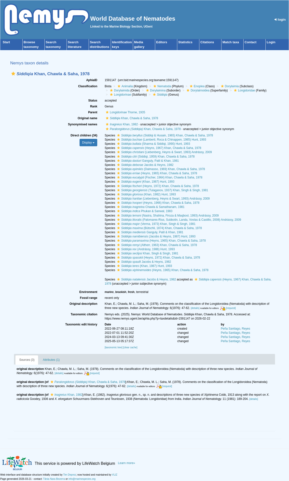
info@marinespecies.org (82, 479)
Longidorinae (120, 94)
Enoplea (197, 86)
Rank (93, 106)
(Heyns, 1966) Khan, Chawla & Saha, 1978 (157, 202)
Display (88, 142)
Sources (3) (26, 360)
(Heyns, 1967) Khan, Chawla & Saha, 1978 (158, 148)
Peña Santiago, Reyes (235, 328)
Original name (87, 118)
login (280, 19)
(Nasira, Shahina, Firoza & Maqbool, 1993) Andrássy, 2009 (167, 215)
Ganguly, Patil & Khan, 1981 (147, 160)
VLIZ (114, 474)
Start (6, 42)
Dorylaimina (155, 90)
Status (92, 100)
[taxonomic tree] (113, 347)
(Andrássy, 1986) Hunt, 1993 (145, 249)
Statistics (185, 42)
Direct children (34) (84, 135)
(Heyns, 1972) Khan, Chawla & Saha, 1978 (157, 186)
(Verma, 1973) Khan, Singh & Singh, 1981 (155, 224)
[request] (231, 308)
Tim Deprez (69, 474)
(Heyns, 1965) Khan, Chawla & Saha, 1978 (156, 173)
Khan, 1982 (121, 124)
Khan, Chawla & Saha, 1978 (131, 118)
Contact (250, 42)
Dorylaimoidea (197, 90)
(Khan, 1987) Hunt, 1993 (145, 181)
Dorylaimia (229, 86)
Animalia (124, 86)
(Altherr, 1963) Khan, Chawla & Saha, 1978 (156, 245)
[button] (13, 74)
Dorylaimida (119, 90)
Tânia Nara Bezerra (54, 479)
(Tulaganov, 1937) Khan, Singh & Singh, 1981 (162, 190)
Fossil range (88, 298)
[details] (195, 308)
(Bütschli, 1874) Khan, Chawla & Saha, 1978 (159, 228)
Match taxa (230, 42)
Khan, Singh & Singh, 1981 (147, 253)
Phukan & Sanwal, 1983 (144, 211)
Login (271, 42)
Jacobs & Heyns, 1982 (144, 165)
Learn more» (126, 463)
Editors (161, 42)
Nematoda (161, 86)
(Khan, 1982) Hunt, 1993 (146, 194)
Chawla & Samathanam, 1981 (150, 207)
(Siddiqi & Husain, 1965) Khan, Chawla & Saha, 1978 (164, 135)
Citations (207, 42)
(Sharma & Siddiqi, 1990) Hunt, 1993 (153, 144)
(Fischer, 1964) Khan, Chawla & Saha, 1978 (159, 177)
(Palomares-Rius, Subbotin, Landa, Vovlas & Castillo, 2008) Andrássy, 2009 (178, 219)
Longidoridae (244, 90)
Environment (88, 292)
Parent (92, 112)
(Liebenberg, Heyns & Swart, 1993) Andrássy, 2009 (164, 152)
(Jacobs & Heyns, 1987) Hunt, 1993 (155, 236)
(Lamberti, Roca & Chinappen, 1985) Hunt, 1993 (161, 139)
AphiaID (91, 80)
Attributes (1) (51, 360)
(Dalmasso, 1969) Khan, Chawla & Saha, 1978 (160, 169)
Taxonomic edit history (81, 324)
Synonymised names (82, 124)
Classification (87, 86)
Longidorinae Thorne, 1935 (125, 112)
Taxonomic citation (84, 314)
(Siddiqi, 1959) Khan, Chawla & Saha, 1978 (155, 156)
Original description (83, 304)
